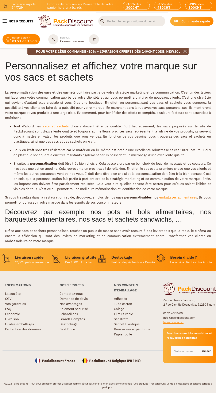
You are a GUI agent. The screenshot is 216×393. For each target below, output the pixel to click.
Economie (12, 314)
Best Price (67, 329)
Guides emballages (19, 324)
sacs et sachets (56, 126)
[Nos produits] (18, 21)
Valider (206, 351)
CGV (8, 298)
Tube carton (123, 304)
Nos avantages (70, 304)
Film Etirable (123, 314)
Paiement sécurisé (73, 309)
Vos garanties (15, 304)
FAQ (8, 309)
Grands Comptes (72, 319)
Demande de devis (73, 298)
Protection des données (23, 329)
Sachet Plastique (127, 324)
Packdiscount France (58, 361)
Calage (119, 309)
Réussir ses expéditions (132, 329)
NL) (137, 361)
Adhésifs (120, 298)
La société (13, 293)
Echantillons (68, 314)
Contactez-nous (71, 293)
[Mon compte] (66, 39)
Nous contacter (173, 322)
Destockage (68, 324)
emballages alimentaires (178, 197)
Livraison (12, 319)
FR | (131, 361)
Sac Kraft (121, 319)
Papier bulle (123, 334)
